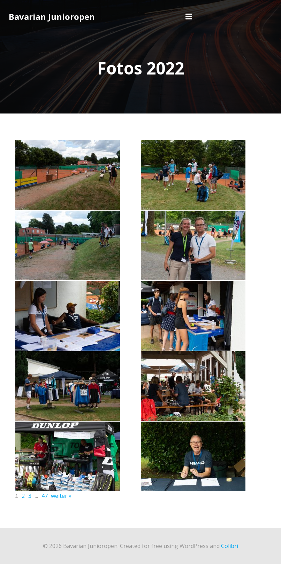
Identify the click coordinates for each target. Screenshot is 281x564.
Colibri (229, 545)
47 (44, 496)
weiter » (61, 496)
